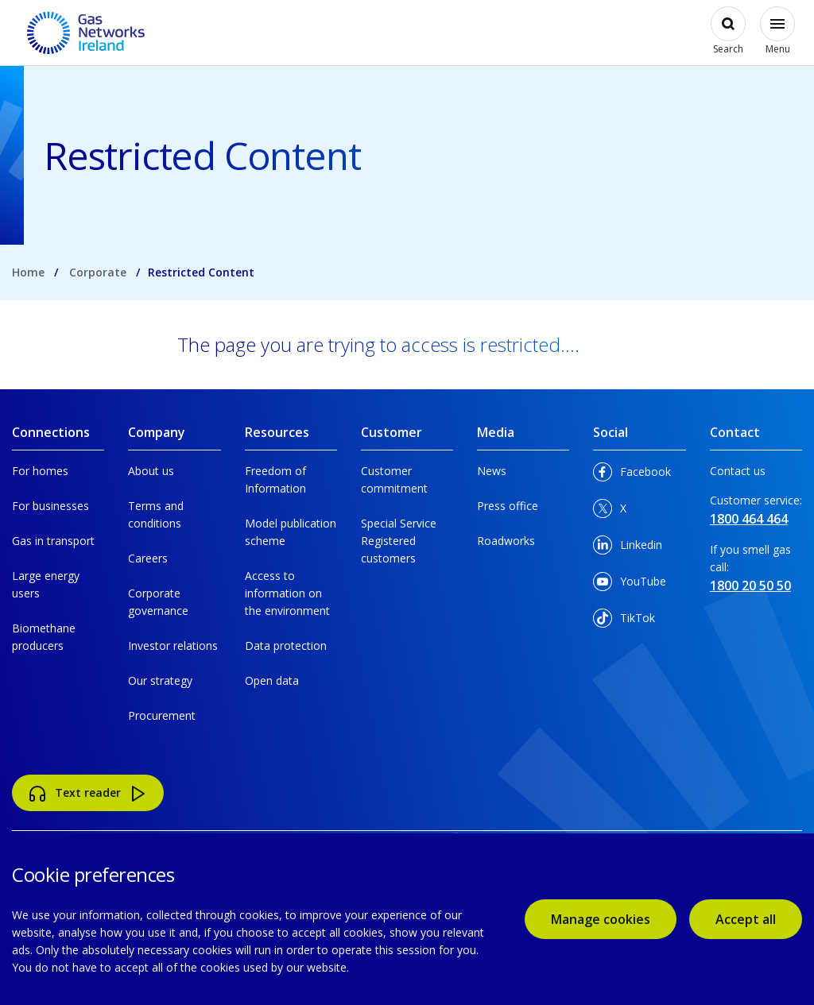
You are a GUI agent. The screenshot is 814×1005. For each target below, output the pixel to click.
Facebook (632, 474)
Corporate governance (158, 602)
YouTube (629, 584)
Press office (507, 505)
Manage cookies (600, 919)
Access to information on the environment (287, 593)
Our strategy (160, 680)
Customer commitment (394, 479)
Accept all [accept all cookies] (745, 919)
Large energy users (45, 584)
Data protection (286, 645)
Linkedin (627, 547)
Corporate (97, 272)
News (491, 470)
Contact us (738, 470)
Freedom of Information (275, 479)
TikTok (624, 621)
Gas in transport (53, 540)
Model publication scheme (290, 532)
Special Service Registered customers (398, 541)
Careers (148, 558)
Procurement (162, 715)
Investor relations (173, 645)
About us (151, 470)
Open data (272, 680)
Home (28, 272)
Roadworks (506, 540)
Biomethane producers (44, 636)
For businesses (50, 505)
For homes (40, 470)
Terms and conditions (156, 514)
